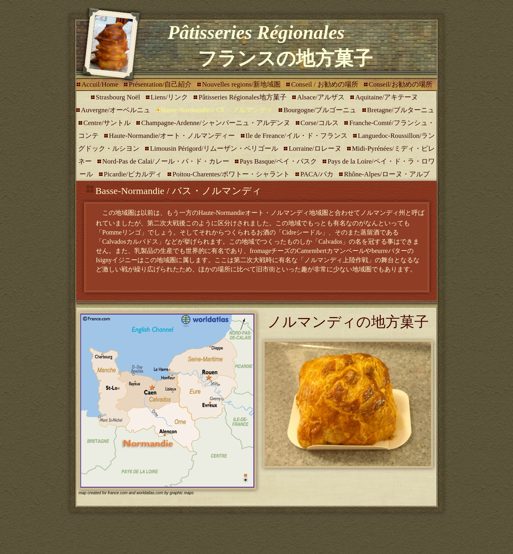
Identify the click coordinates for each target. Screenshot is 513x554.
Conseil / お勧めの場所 (325, 84)
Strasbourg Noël (119, 97)
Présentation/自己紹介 (161, 84)
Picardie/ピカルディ (134, 174)
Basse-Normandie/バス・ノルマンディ (218, 110)
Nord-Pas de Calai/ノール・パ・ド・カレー (166, 161)
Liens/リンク (170, 97)
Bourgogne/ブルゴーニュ (320, 110)
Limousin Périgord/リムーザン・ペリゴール (215, 148)
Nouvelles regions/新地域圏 (242, 84)
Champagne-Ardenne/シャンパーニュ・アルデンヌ (216, 123)
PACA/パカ (317, 174)
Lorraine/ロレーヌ (316, 148)
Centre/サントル (107, 123)
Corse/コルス (321, 123)
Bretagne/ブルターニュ (400, 110)
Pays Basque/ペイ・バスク (279, 161)
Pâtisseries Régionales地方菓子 (243, 97)
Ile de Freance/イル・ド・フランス (297, 136)
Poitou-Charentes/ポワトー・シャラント (231, 174)
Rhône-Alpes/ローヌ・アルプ (386, 174)
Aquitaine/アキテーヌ (386, 97)
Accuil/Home (100, 84)
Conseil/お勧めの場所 (400, 84)
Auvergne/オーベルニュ (116, 110)
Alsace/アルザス (321, 97)
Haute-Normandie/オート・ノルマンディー (173, 136)
